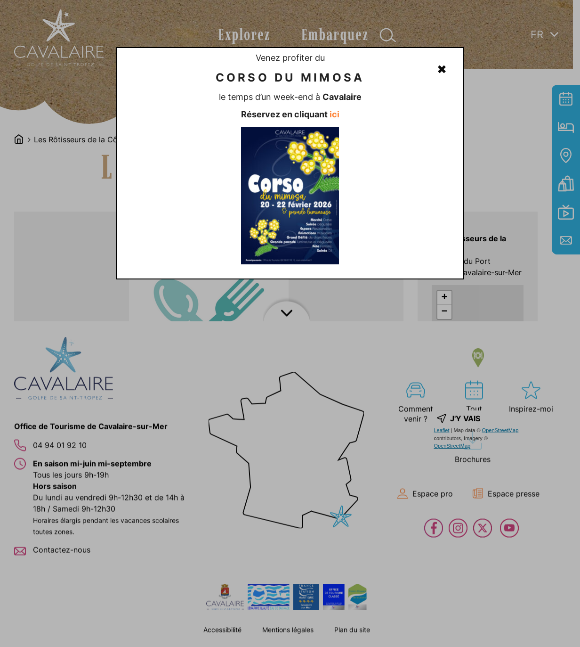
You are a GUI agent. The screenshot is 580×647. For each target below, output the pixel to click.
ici (334, 114)
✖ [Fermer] (442, 69)
